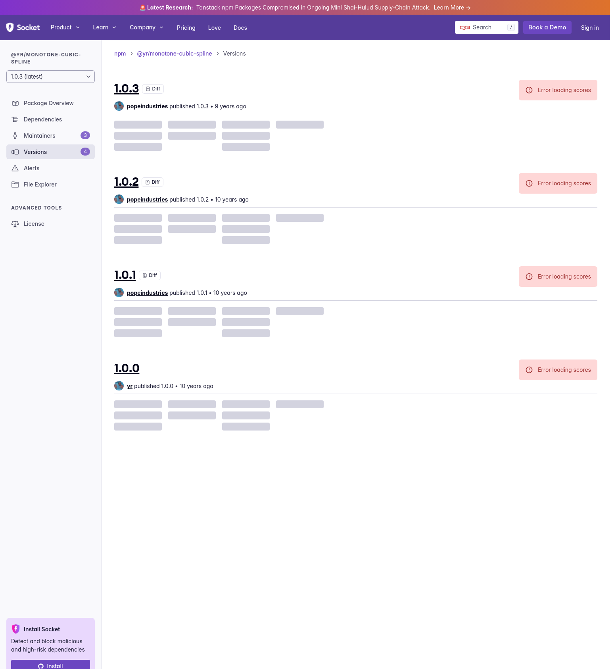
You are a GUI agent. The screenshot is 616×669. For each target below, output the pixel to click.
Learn (105, 27)
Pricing (186, 27)
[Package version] (50, 76)
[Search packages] (486, 27)
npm (120, 53)
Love (214, 27)
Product (66, 27)
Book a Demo (547, 27)
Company (147, 27)
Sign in (590, 27)
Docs (240, 27)
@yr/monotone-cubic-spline (174, 53)
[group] (141, 106)
